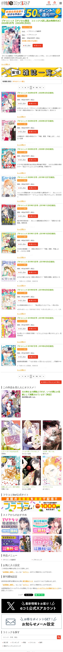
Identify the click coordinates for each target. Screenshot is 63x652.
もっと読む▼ (5, 55)
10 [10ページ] (37, 78)
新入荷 (6, 633)
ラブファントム (48, 478)
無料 (40, 633)
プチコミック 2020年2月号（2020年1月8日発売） (36, 140)
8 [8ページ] (30, 78)
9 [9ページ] (33, 78)
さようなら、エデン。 (29, 478)
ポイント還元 (27, 18)
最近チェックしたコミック (12, 637)
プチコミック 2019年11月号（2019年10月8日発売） (37, 224)
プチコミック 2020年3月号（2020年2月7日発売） (36, 112)
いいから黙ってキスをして (30, 442)
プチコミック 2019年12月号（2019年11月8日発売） (37, 196)
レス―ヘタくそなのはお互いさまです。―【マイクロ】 (10, 442)
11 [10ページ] (40, 78)
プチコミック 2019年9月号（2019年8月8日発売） (36, 281)
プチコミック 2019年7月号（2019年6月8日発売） (36, 337)
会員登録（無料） (8, 563)
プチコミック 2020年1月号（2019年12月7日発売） (36, 168)
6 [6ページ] (25, 78)
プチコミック (32, 25)
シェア (20, 585)
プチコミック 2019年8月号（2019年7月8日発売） (36, 309)
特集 (24, 633)
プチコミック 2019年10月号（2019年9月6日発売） (36, 253)
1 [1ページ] (22, 78)
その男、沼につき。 (49, 442)
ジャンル (32, 633)
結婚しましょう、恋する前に (10, 478)
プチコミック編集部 (34, 22)
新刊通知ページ (28, 572)
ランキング (15, 633)
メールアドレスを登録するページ (48, 579)
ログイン (26, 563)
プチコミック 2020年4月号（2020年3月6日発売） (36, 84)
